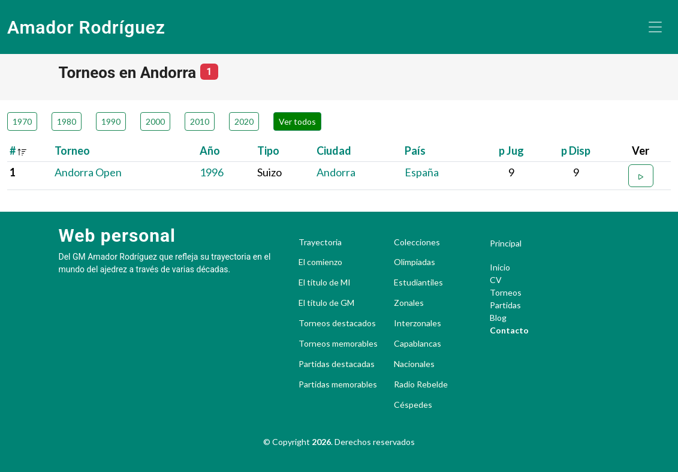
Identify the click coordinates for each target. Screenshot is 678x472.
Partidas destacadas (337, 364)
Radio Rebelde (421, 384)
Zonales (409, 303)
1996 (212, 172)
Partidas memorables (338, 384)
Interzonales (417, 323)
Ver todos (297, 121)
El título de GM (326, 303)
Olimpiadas (414, 262)
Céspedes (413, 405)
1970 (22, 121)
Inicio (500, 267)
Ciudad (334, 150)
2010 (199, 121)
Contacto (509, 330)
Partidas (505, 305)
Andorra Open (88, 172)
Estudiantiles (418, 282)
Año (210, 150)
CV (496, 280)
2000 (155, 121)
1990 (110, 121)
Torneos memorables (338, 343)
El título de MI (325, 282)
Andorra (336, 172)
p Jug (511, 150)
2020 (244, 121)
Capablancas (417, 343)
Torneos (506, 292)
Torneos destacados (337, 323)
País (415, 150)
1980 (66, 121)
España (422, 172)
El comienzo (320, 262)
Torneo (72, 150)
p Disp (575, 150)
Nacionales (414, 364)
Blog (498, 317)
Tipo (268, 150)
